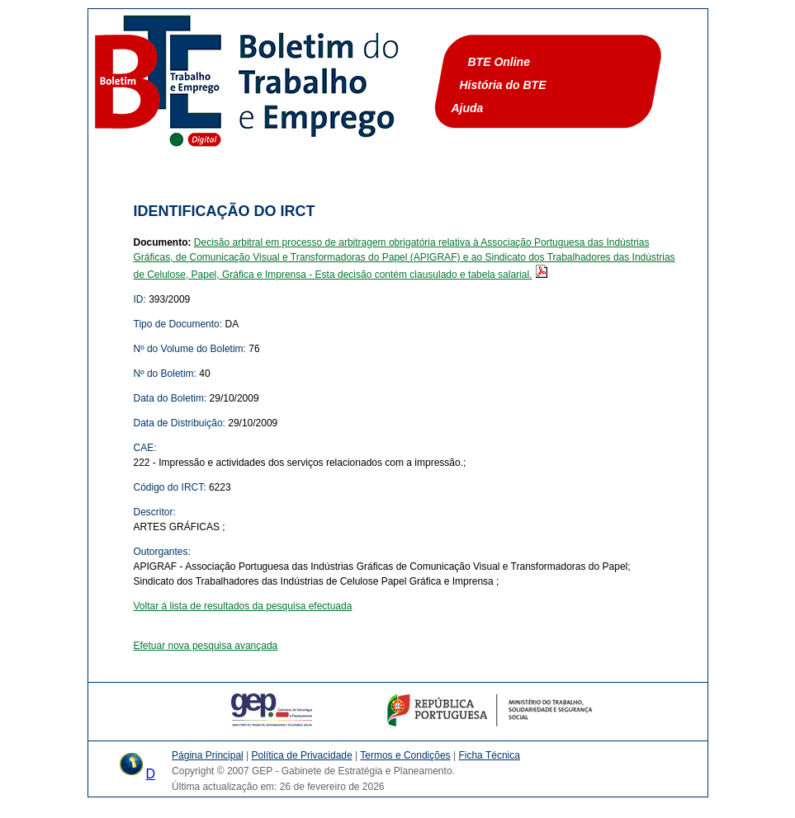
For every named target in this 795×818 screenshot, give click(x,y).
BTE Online (499, 61)
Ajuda (468, 108)
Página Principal (208, 755)
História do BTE (503, 85)
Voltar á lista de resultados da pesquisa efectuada (243, 606)
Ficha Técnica (488, 755)
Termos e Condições (405, 755)
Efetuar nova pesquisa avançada (206, 645)
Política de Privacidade (302, 755)
